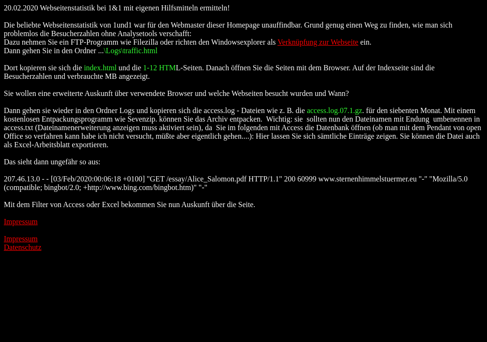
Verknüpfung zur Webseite (318, 42)
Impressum (21, 222)
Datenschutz (22, 247)
